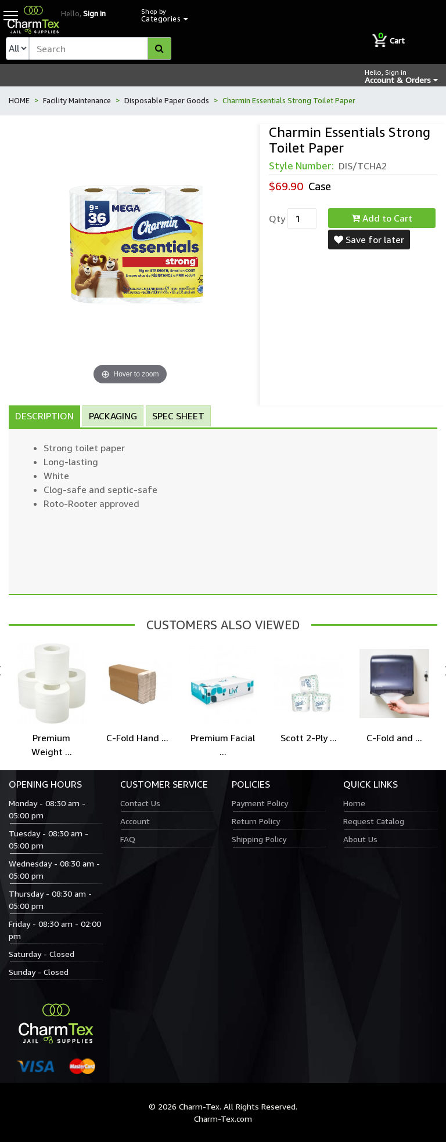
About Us (360, 839)
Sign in (94, 13)
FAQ (127, 839)
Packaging (113, 416)
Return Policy (256, 821)
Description (44, 416)
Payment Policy (260, 803)
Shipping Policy (259, 839)
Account (135, 821)
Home (354, 803)
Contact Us (140, 803)
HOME (19, 100)
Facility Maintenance (77, 100)
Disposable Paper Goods (166, 100)
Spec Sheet (178, 416)
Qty (277, 218)
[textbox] (100, 48)
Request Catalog (373, 821)
